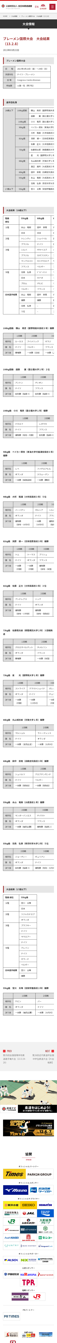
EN (36, 6)
